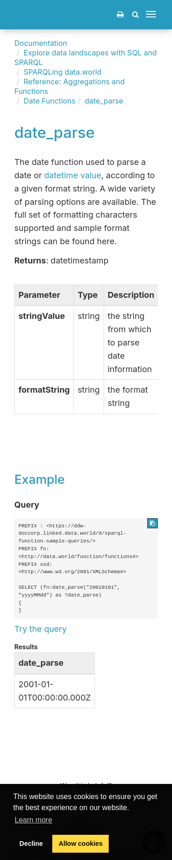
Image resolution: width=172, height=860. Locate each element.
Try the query (40, 629)
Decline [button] (31, 843)
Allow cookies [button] (81, 843)
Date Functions (50, 100)
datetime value (72, 175)
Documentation (40, 43)
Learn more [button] (33, 820)
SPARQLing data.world (63, 72)
